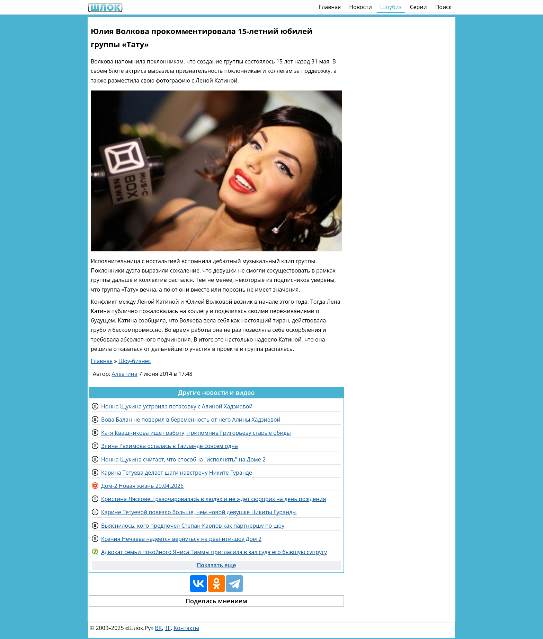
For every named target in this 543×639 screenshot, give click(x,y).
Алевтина (124, 374)
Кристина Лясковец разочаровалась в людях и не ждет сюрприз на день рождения (213, 499)
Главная (330, 7)
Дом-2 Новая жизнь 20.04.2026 (142, 486)
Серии (418, 7)
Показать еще (216, 565)
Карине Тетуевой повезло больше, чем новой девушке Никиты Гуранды (199, 512)
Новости (360, 7)
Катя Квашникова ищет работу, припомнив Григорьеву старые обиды (196, 433)
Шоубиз (391, 7)
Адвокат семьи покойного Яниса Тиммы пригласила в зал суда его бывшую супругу (214, 552)
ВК (158, 628)
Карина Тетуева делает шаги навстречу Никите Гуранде (176, 472)
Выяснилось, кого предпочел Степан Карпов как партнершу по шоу (192, 525)
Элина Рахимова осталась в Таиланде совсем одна (169, 446)
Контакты (186, 628)
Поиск (443, 7)
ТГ (168, 628)
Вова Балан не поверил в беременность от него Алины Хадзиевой (191, 419)
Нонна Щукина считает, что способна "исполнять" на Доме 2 (183, 459)
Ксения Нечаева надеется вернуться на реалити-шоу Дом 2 (181, 539)
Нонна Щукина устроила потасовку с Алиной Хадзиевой (176, 406)
